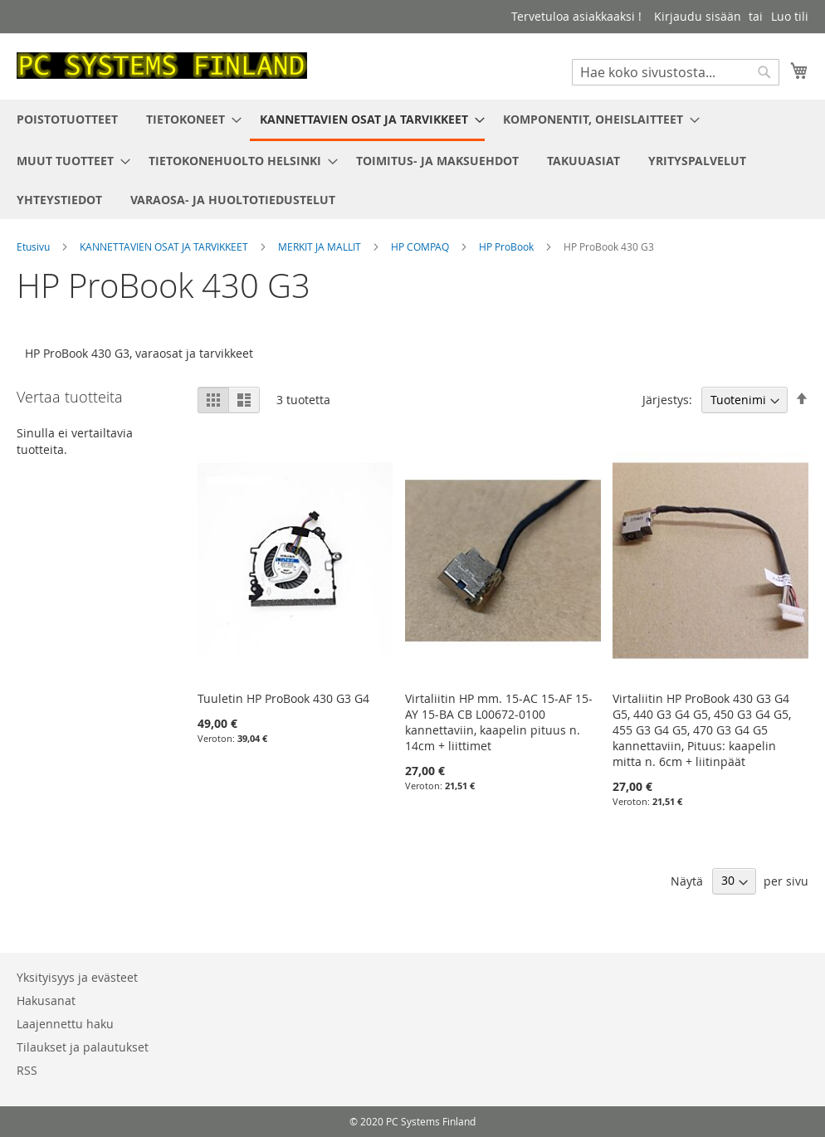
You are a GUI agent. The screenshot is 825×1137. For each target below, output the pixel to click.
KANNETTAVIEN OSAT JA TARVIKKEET (165, 246)
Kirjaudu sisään (697, 16)
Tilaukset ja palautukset (83, 1047)
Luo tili (789, 16)
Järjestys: (667, 399)
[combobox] (675, 72)
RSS (27, 1070)
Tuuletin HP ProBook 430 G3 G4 (283, 698)
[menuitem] (67, 119)
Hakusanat (46, 1000)
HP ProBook (507, 246)
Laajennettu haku (65, 1024)
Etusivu (34, 246)
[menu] (412, 159)
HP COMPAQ (421, 246)
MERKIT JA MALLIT (321, 246)
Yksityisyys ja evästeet (77, 977)
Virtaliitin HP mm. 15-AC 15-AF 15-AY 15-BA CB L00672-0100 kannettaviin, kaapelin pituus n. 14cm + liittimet (499, 722)
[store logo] (162, 65)
